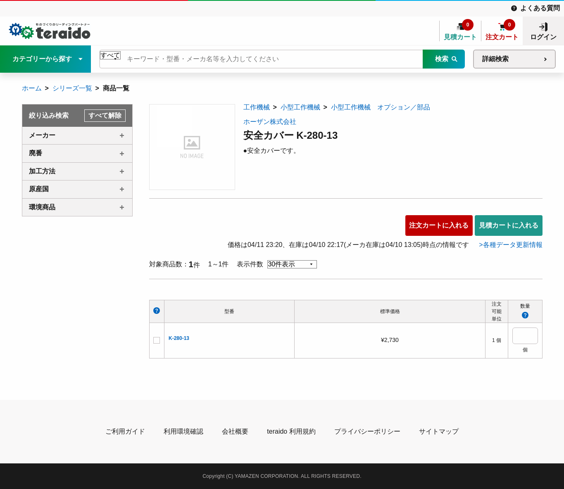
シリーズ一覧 (72, 88)
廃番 (35, 153)
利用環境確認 (183, 431)
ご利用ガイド (125, 431)
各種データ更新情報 (513, 244)
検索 (441, 58)
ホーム (32, 88)
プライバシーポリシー (367, 431)
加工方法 (42, 171)
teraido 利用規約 (291, 431)
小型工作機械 (300, 107)
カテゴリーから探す (42, 58)
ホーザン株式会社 (269, 121)
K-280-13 (179, 338)
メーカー (42, 135)
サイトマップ (439, 431)
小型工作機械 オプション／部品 (380, 107)
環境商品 (42, 207)
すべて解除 (104, 115)
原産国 (39, 188)
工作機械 (256, 107)
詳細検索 (495, 58)
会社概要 (235, 431)
